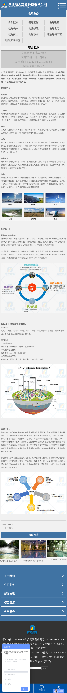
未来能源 (45, 75)
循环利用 (12, 162)
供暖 (52, 239)
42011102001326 (55, 639)
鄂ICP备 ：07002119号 (15, 639)
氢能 (3, 174)
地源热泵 (33, 34)
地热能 (21, 72)
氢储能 (37, 448)
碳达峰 (4, 467)
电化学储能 (5, 442)
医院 (12, 359)
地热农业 (13, 34)
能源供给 (4, 327)
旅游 (21, 117)
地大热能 (59, 72)
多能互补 (14, 75)
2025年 (5, 432)
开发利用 (26, 334)
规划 (43, 130)
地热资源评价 (12, 40)
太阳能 (18, 79)
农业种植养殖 (23, 104)
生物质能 (32, 79)
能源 (32, 72)
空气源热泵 (47, 242)
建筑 (45, 117)
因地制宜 (21, 242)
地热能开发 (25, 98)
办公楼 (35, 359)
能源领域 (61, 464)
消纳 (16, 133)
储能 (25, 178)
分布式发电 (18, 178)
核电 (54, 442)
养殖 (58, 165)
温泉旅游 (34, 104)
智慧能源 (33, 22)
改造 (28, 149)
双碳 (5, 72)
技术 (39, 436)
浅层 (30, 242)
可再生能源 (5, 79)
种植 (3, 168)
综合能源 (13, 22)
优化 (14, 142)
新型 (8, 436)
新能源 (15, 101)
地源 (34, 242)
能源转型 (30, 133)
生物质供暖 (58, 251)
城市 (12, 347)
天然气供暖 (18, 258)
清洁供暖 (9, 235)
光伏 (63, 114)
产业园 (9, 350)
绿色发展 (39, 133)
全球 (17, 461)
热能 (63, 98)
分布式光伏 (51, 114)
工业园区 (14, 353)
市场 (36, 439)
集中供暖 (12, 242)
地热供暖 (33, 28)
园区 (52, 165)
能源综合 (19, 334)
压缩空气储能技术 (45, 445)
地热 (26, 75)
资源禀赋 (21, 239)
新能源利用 (5, 229)
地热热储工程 (54, 34)
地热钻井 (13, 28)
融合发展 (17, 464)
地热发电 (54, 28)
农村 (5, 255)
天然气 (42, 165)
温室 (16, 104)
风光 (6, 242)
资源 (17, 114)
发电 (47, 101)
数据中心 (26, 359)
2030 (5, 458)
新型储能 (14, 432)
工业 (6, 184)
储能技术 (4, 429)
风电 (52, 130)
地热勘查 (54, 22)
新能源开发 (5, 88)
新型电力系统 (39, 464)
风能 (25, 79)
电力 (52, 181)
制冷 (6, 104)
